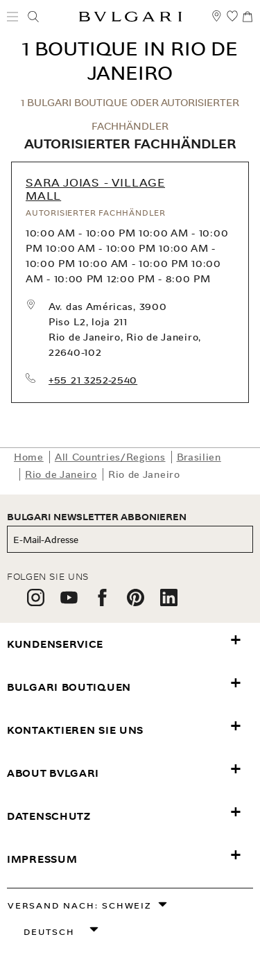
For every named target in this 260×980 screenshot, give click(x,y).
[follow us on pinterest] (135, 602)
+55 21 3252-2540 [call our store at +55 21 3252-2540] (93, 380)
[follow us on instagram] (35, 602)
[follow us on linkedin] (168, 602)
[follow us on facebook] (102, 602)
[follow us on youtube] (69, 602)
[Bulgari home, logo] (130, 19)
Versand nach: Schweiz (80, 905)
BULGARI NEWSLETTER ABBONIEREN (97, 517)
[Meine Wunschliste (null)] (232, 22)
